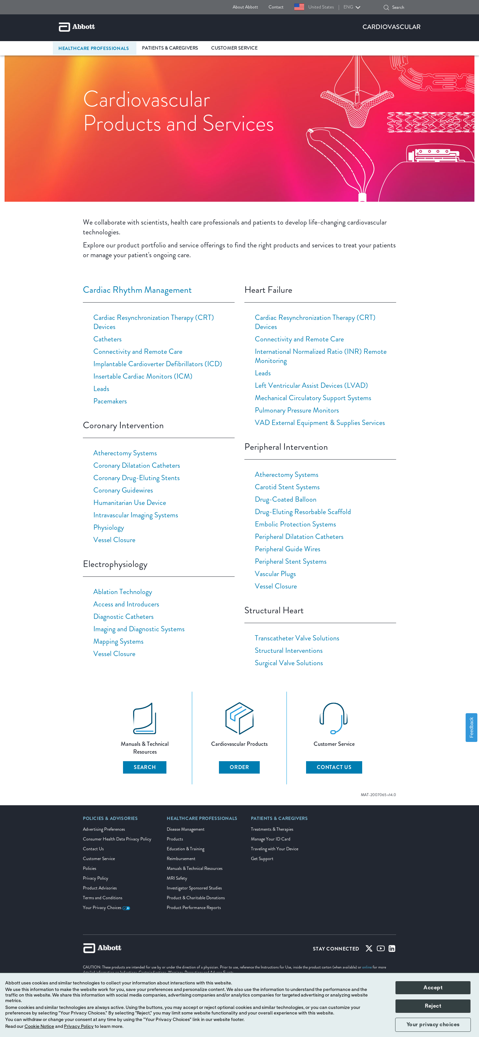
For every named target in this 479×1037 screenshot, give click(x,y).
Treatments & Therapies (272, 829)
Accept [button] (433, 987)
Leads (101, 389)
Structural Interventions (289, 650)
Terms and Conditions (102, 898)
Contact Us (93, 849)
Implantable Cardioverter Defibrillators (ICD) (157, 364)
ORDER (239, 767)
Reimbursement (181, 859)
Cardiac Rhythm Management (137, 289)
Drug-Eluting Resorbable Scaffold (303, 512)
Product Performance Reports (194, 907)
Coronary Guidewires (123, 490)
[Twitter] (369, 950)
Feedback (471, 727)
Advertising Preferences (104, 829)
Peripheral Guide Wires (287, 549)
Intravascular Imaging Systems (135, 515)
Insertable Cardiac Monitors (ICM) (143, 376)
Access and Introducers (126, 604)
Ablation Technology (122, 592)
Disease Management (186, 829)
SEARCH (145, 767)
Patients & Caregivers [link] (170, 48)
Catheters (107, 339)
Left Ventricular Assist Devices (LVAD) (311, 385)
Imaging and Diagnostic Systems (139, 629)
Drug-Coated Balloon (286, 499)
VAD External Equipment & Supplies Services (320, 422)
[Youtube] (381, 950)
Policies (89, 868)
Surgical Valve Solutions (289, 663)
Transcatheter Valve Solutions (297, 638)
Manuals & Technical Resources (195, 868)
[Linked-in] (392, 950)
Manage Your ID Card (270, 839)
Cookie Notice (39, 1026)
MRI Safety (177, 878)
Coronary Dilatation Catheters (136, 465)
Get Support (262, 859)
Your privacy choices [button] (433, 1024)
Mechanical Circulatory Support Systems (313, 398)
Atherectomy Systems (125, 453)
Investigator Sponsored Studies (194, 888)
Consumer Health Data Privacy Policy (117, 839)
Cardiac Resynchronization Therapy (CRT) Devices (153, 322)
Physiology (108, 527)
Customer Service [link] (234, 48)
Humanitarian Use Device (129, 502)
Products (175, 839)
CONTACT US (334, 767)
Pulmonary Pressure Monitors (297, 410)
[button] (386, 7)
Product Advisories (100, 888)
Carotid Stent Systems (287, 487)
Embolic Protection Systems (295, 524)
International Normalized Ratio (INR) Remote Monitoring (321, 356)
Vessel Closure (114, 540)
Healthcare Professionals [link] (93, 48)
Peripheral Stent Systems (291, 561)
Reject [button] (433, 1006)
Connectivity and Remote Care (137, 351)
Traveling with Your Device (274, 849)
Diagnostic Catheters (123, 616)
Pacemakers (110, 401)
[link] (110, 820)
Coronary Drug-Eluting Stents (136, 478)
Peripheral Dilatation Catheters (299, 536)
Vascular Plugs (275, 574)
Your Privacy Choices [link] (106, 907)
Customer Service (99, 859)
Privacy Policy (95, 878)
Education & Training (185, 849)
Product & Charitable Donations (196, 898)
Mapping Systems (118, 641)
